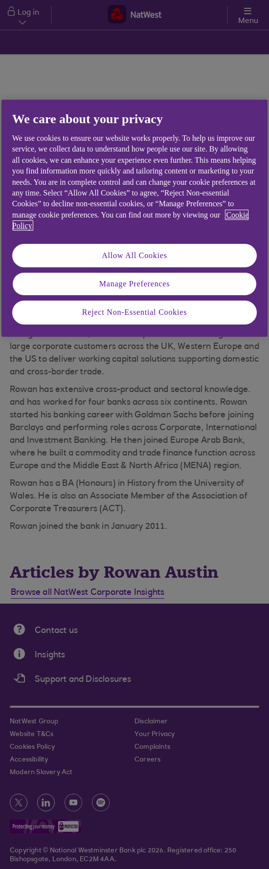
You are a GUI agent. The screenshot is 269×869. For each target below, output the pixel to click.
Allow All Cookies (134, 255)
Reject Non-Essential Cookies (134, 312)
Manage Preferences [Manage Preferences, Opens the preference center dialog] (134, 284)
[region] (134, 218)
